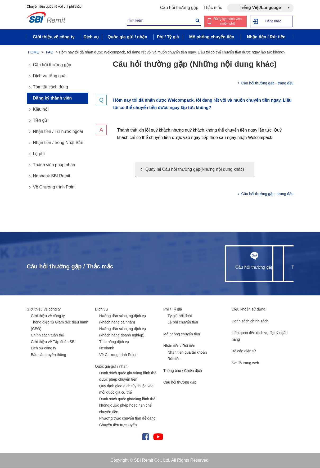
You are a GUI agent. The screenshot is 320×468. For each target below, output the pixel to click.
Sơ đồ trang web (245, 363)
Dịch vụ (101, 309)
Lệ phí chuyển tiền (183, 322)
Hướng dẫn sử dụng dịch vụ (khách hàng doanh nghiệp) (122, 332)
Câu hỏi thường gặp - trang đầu (267, 83)
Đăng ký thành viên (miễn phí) (227, 21)
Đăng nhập (273, 21)
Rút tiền (174, 359)
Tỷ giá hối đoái (180, 316)
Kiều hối (41, 109)
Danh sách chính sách (250, 321)
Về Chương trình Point (54, 187)
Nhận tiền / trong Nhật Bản (58, 143)
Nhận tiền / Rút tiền (179, 346)
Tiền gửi (41, 120)
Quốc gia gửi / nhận (111, 366)
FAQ (49, 52)
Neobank (106, 348)
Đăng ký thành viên (52, 98)
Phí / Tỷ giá (172, 309)
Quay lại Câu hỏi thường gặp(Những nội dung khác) (194, 169)
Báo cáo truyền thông (48, 355)
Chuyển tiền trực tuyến (118, 425)
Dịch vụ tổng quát (50, 76)
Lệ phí (39, 154)
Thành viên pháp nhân (54, 165)
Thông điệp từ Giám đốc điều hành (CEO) (59, 325)
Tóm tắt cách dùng (50, 87)
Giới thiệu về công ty (44, 309)
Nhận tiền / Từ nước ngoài (58, 131)
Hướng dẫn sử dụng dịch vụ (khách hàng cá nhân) (122, 319)
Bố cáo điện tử (244, 351)
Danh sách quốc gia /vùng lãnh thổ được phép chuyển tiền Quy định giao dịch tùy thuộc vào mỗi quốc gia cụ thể (127, 383)
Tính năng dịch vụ (114, 342)
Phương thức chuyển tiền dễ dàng (127, 418)
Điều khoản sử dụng (248, 309)
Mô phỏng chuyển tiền (181, 334)
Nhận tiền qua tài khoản (187, 352)
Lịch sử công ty (43, 348)
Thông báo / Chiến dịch (182, 371)
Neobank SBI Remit (51, 176)
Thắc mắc (213, 7)
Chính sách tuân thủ (48, 335)
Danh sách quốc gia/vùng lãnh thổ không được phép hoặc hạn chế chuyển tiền (127, 405)
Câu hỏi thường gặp (179, 7)
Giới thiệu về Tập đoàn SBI (53, 342)
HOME (33, 52)
